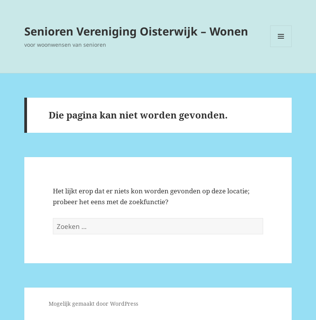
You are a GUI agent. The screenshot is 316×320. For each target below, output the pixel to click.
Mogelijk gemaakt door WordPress (93, 303)
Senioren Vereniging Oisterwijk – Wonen (136, 31)
